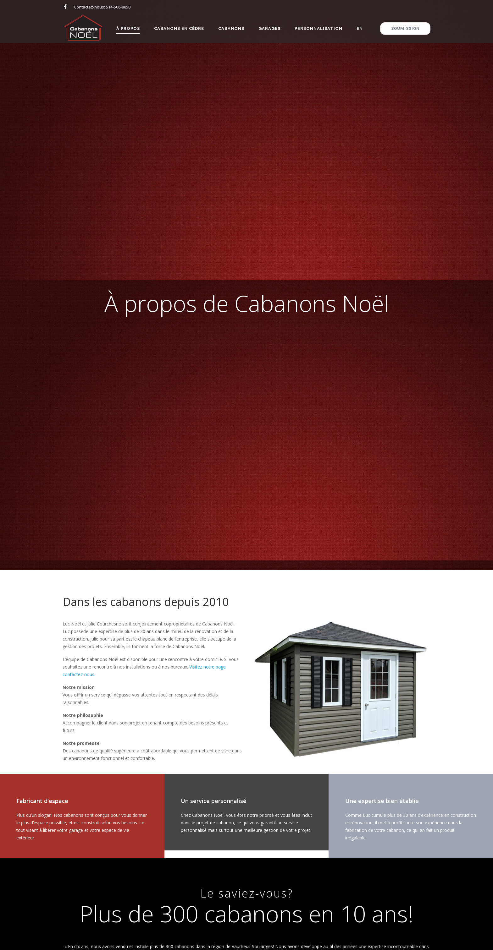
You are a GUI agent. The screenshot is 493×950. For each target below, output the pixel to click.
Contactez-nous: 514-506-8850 (102, 7)
